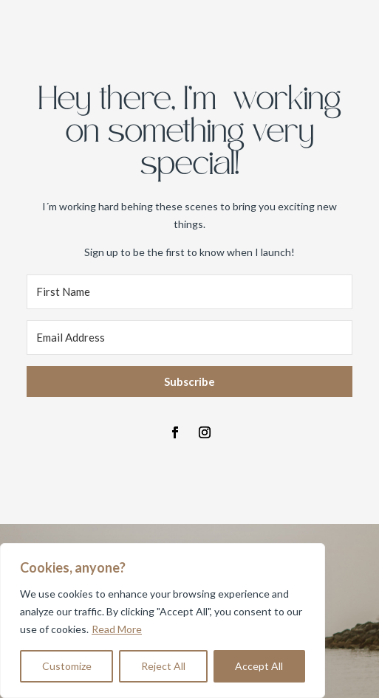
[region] (162, 620)
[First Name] (189, 291)
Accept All (259, 666)
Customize (67, 666)
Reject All (163, 666)
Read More (117, 629)
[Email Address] (189, 337)
